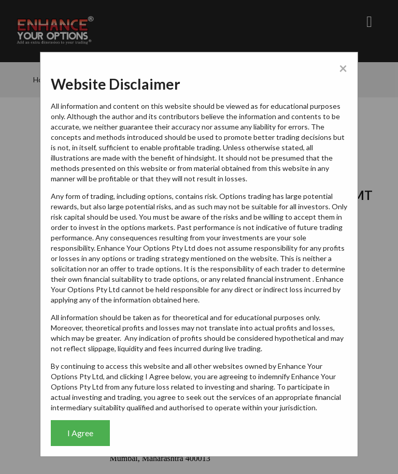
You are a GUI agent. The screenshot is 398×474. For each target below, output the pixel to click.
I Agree (80, 433)
